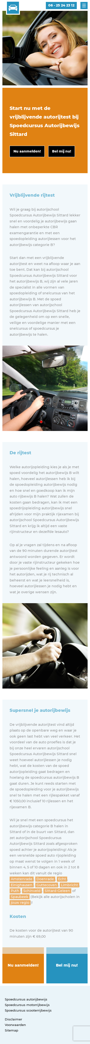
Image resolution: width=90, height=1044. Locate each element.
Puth (15, 904)
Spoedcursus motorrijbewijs (27, 1005)
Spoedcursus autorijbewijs (26, 999)
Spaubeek (19, 909)
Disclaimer (13, 1019)
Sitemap (11, 1030)
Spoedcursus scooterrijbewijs (28, 1010)
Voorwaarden (15, 1025)
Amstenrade (21, 892)
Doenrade (45, 892)
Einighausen (21, 898)
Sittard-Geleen (57, 904)
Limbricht (69, 898)
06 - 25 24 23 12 (61, 5)
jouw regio (20, 915)
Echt (62, 892)
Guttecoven (46, 898)
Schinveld (32, 904)
